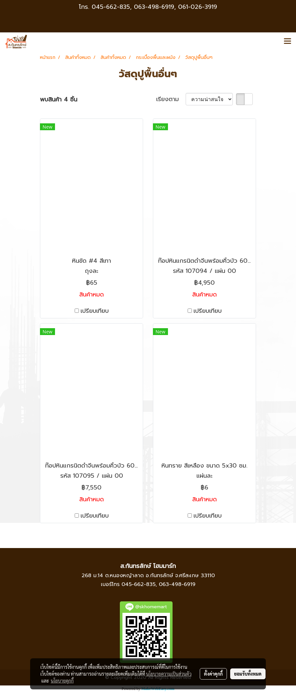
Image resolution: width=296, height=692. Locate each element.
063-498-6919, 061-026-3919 (175, 6)
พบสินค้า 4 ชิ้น (58, 99)
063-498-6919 (177, 584)
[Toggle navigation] (287, 41)
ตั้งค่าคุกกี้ (213, 674)
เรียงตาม (171, 99)
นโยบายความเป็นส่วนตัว (169, 674)
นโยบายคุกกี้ (62, 680)
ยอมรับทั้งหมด (248, 674)
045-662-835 (111, 6)
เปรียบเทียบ (95, 311)
